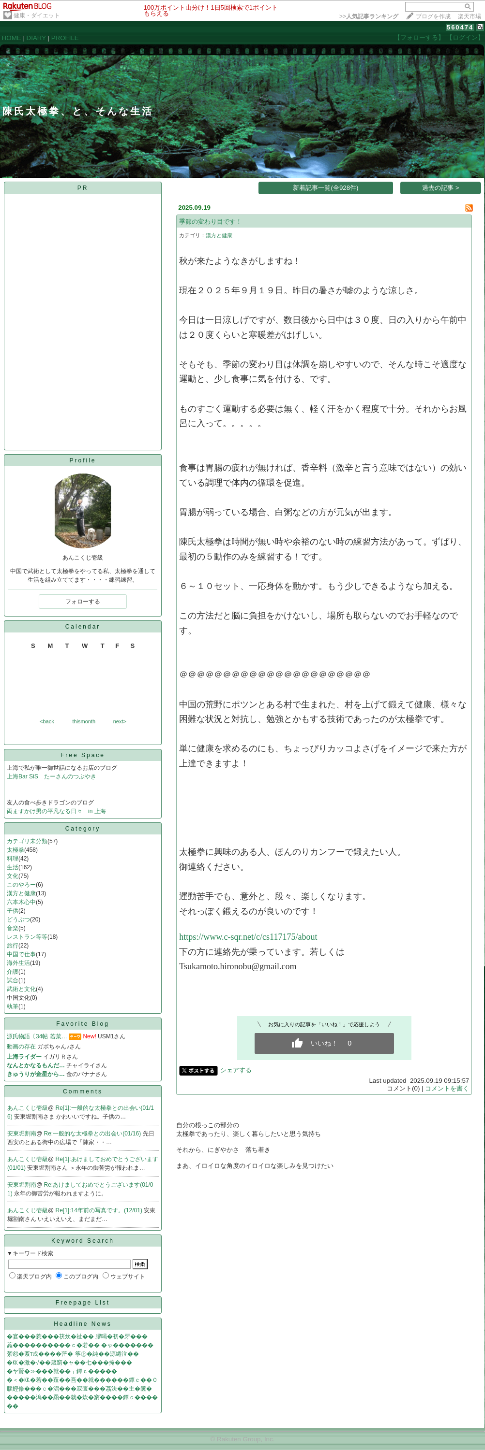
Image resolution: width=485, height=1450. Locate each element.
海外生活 (18, 963)
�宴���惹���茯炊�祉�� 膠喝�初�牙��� (77, 1336)
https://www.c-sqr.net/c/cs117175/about (248, 937)
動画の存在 (21, 1046)
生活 (12, 867)
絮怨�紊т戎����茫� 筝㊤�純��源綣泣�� (73, 1353)
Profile (82, 460)
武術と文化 (21, 989)
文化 (12, 876)
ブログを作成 (433, 16)
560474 (460, 27)
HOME (11, 38)
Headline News (83, 1324)
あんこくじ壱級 (27, 1108)
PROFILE (65, 38)
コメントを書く (447, 1088)
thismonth (83, 721)
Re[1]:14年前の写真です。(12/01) (100, 1210)
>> (368, 16)
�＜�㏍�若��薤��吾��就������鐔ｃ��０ (82, 1380)
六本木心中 (21, 902)
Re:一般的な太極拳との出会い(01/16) (93, 1133)
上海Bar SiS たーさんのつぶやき (54, 776)
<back (47, 721)
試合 (12, 980)
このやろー (21, 884)
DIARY (36, 38)
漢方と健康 (21, 893)
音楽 (12, 928)
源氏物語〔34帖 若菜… (37, 1036)
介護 (12, 971)
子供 (12, 910)
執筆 (12, 1006)
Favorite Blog (82, 1023)
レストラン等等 (27, 936)
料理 (12, 858)
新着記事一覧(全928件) (325, 187)
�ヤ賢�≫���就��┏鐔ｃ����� (62, 1371)
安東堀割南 (21, 1133)
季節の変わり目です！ (210, 221)
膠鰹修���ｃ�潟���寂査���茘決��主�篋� (79, 1388)
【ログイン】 (465, 37)
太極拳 (15, 850)
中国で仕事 (21, 954)
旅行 (12, 945)
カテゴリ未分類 (27, 841)
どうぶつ (18, 919)
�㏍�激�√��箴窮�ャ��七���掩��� (69, 1362)
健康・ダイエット (37, 15)
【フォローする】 (419, 37)
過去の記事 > (440, 187)
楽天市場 (469, 16)
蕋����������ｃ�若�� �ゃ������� (80, 1345)
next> (119, 721)
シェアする (236, 1070)
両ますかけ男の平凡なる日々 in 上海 (56, 811)
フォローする (82, 601)
